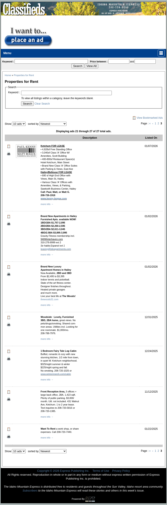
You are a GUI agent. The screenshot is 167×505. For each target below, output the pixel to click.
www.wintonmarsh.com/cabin (56, 374)
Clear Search (42, 103)
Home (8, 75)
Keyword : (14, 92)
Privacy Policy (121, 470)
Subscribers (30, 490)
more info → (47, 204)
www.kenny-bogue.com (54, 198)
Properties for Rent (24, 75)
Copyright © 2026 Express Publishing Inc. (63, 470)
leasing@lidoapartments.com (56, 249)
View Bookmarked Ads (147, 117)
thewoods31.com (49, 299)
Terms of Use (100, 470)
